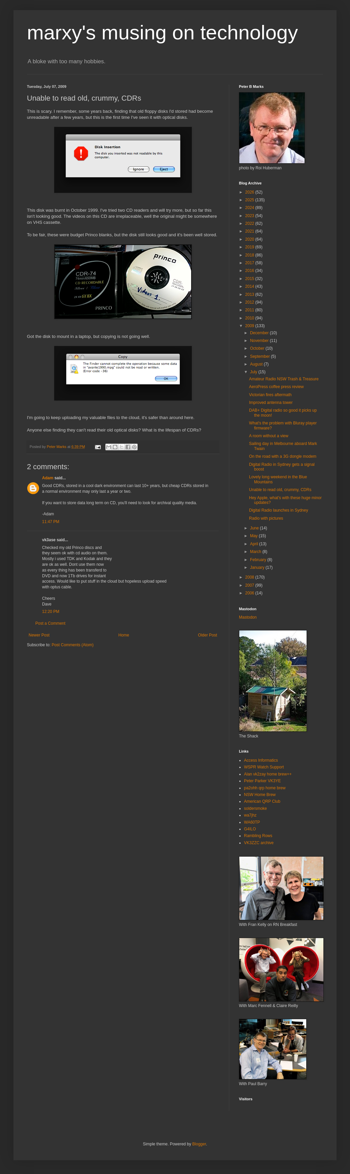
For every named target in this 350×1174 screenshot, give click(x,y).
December (260, 333)
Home (123, 635)
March (256, 551)
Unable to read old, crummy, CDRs (280, 489)
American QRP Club (262, 801)
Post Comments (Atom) (72, 645)
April (254, 544)
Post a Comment (50, 623)
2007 (250, 585)
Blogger (199, 1144)
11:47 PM (50, 521)
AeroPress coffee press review (276, 386)
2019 (250, 247)
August (257, 364)
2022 (250, 223)
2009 (250, 325)
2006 (250, 593)
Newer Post (39, 635)
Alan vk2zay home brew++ (267, 774)
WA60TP (252, 822)
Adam (47, 478)
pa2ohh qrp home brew (264, 788)
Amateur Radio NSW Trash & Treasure (284, 379)
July (254, 372)
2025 (250, 200)
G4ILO (250, 829)
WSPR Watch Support (264, 767)
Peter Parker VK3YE (262, 781)
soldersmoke (255, 808)
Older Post (207, 635)
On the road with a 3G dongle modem (282, 456)
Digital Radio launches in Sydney (278, 510)
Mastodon (248, 617)
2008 (250, 577)
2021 (250, 231)
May (254, 535)
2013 (250, 294)
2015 (250, 278)
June (255, 528)
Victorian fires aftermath (270, 394)
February (258, 559)
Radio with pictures (266, 518)
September (260, 356)
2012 (250, 302)
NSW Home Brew (260, 794)
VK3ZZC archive (259, 842)
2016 (250, 270)
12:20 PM (50, 611)
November (260, 340)
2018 (250, 255)
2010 (250, 318)
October (258, 348)
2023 (250, 215)
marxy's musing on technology (162, 32)
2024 (250, 207)
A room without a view (268, 436)
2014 (250, 286)
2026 (250, 192)
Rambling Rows (258, 835)
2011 (250, 310)
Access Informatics (261, 760)
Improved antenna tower (270, 402)
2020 (250, 239)
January (258, 567)
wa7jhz (250, 815)
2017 (250, 263)
